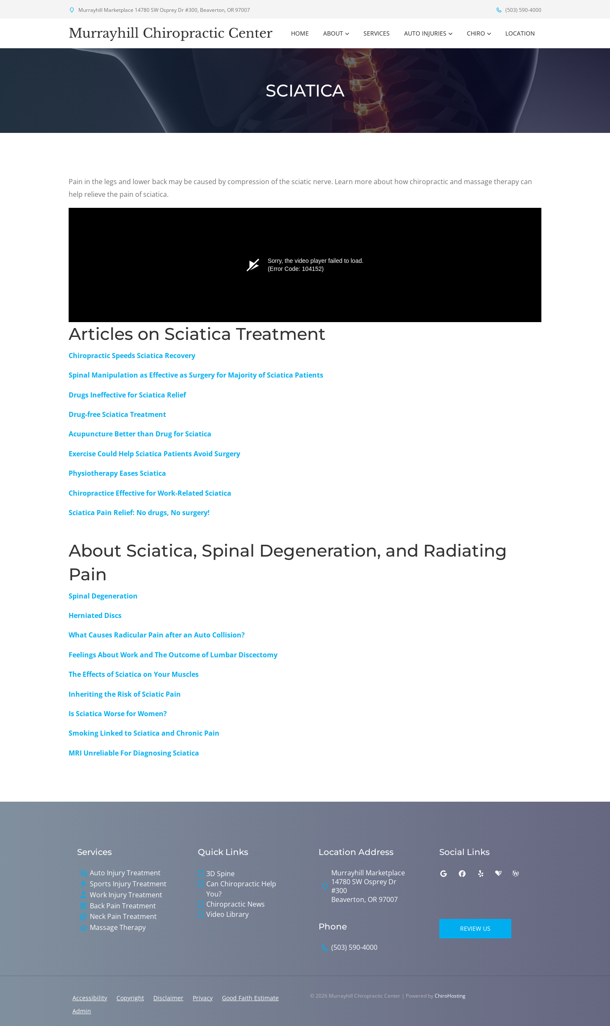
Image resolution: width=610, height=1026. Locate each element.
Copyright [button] (130, 998)
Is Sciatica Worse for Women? (118, 713)
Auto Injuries (425, 33)
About (333, 33)
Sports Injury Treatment (128, 884)
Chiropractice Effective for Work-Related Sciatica (150, 493)
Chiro (476, 33)
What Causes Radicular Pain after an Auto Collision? (157, 635)
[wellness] (515, 874)
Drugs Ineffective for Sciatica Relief (127, 395)
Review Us (475, 928)
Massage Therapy (118, 927)
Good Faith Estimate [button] (250, 998)
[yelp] (481, 874)
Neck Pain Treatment (123, 916)
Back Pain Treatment (123, 906)
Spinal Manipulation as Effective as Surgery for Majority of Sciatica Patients (196, 375)
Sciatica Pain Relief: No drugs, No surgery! (139, 512)
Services (376, 33)
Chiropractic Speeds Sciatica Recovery (132, 355)
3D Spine (220, 873)
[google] (443, 874)
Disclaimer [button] (168, 998)
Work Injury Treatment (126, 895)
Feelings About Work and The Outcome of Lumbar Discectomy (173, 654)
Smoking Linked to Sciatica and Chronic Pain (144, 733)
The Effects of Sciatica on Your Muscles (134, 674)
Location (520, 33)
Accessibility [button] (89, 998)
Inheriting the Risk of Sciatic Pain (125, 694)
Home (300, 33)
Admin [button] (81, 1011)
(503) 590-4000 (518, 10)
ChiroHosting (450, 995)
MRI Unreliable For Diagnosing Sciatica (134, 753)
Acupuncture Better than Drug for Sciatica (140, 434)
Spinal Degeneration (103, 596)
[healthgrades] (498, 874)
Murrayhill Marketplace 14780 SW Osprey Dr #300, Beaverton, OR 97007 (159, 10)
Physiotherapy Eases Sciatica (117, 473)
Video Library (227, 914)
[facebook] (462, 874)
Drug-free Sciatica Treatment (117, 414)
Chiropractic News (235, 904)
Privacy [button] (203, 998)
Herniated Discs (95, 615)
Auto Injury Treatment (125, 873)
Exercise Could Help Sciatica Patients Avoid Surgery (154, 453)
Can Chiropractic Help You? (241, 889)
